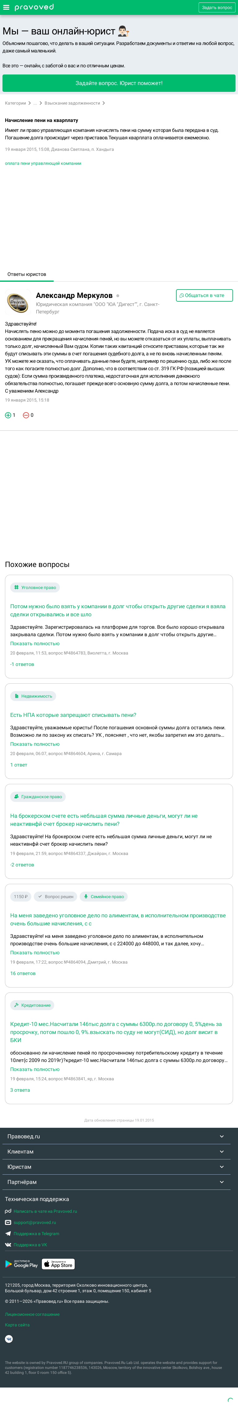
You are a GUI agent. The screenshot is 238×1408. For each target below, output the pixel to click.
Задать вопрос (217, 7)
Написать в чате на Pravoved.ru (41, 1211)
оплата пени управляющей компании (43, 163)
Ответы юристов (26, 274)
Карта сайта (17, 1324)
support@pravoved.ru (30, 1222)
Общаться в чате (201, 295)
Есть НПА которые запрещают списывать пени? (73, 715)
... (35, 103)
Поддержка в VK (26, 1245)
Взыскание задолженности (72, 103)
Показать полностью (35, 643)
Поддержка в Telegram (32, 1233)
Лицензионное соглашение (32, 1314)
